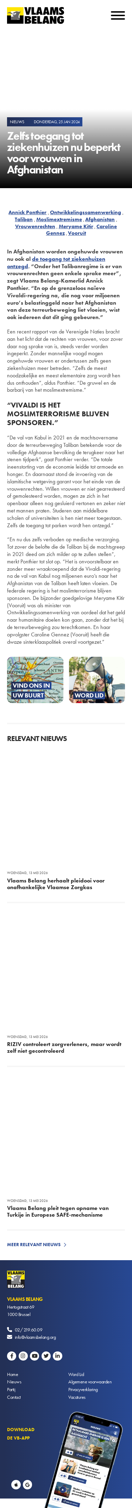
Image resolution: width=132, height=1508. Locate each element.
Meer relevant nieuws (34, 1245)
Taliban (24, 219)
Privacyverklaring (83, 1389)
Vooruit (77, 233)
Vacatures (77, 1397)
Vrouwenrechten (35, 226)
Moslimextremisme (59, 219)
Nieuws (14, 1381)
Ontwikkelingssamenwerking (85, 212)
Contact (14, 1397)
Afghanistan (100, 219)
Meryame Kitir (76, 226)
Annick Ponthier (27, 212)
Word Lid (76, 1374)
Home (12, 1374)
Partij (11, 1389)
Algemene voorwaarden (90, 1381)
